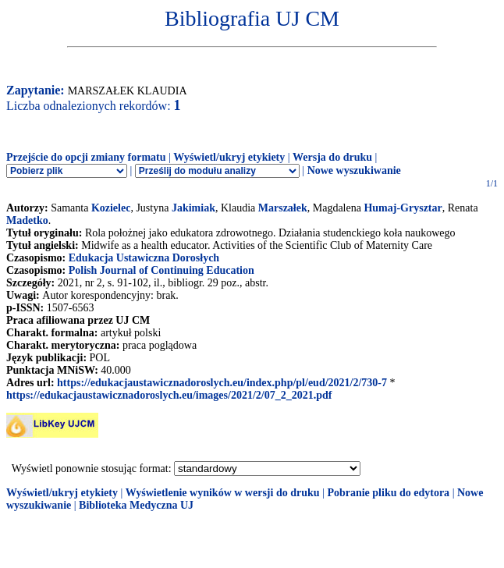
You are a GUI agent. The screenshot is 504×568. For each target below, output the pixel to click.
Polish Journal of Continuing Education (161, 270)
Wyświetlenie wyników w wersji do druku (223, 493)
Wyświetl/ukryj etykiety (229, 157)
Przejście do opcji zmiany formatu (86, 157)
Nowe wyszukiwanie (354, 170)
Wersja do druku (332, 157)
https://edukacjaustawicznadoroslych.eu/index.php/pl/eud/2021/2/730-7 (222, 383)
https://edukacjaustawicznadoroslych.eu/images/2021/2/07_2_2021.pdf (169, 395)
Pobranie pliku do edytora (388, 493)
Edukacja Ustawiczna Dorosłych (144, 258)
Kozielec (111, 208)
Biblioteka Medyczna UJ (136, 505)
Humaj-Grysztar (403, 208)
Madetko (27, 220)
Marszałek (282, 208)
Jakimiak (193, 208)
